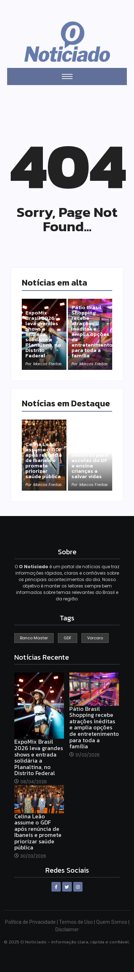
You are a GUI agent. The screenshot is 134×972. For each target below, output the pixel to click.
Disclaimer (67, 929)
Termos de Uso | (77, 922)
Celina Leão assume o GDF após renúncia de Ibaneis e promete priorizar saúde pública (43, 460)
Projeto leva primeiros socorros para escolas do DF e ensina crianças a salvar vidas (89, 460)
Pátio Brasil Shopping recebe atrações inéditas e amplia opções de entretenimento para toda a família (92, 331)
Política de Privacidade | (32, 922)
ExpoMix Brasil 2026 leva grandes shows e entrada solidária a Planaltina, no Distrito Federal (43, 334)
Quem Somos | (112, 922)
